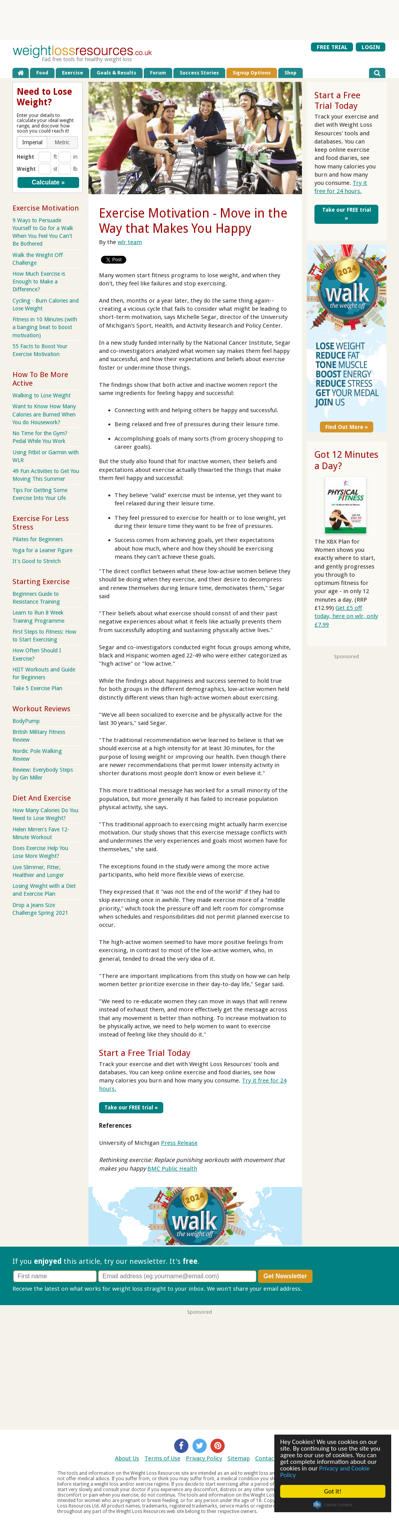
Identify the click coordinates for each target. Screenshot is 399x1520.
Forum (158, 73)
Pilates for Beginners (37, 539)
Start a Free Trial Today (145, 1053)
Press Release (179, 1142)
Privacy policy (322, 1288)
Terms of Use (162, 1458)
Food (42, 73)
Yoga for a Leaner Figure (42, 550)
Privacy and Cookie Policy (325, 1471)
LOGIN (371, 47)
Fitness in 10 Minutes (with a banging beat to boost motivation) (44, 327)
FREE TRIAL (332, 47)
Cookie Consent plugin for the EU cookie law (332, 1505)
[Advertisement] (199, 19)
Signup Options (252, 73)
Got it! (332, 1491)
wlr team (130, 242)
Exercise (72, 73)
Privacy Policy (204, 1458)
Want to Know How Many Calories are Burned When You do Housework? (44, 414)
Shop (290, 73)
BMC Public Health (172, 1168)
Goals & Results (116, 73)
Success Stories (199, 73)
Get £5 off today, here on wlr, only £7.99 (346, 616)
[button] (32, 142)
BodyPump (26, 721)
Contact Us (269, 1458)
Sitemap (239, 1458)
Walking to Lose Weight (41, 395)
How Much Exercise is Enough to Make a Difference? (38, 281)
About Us (127, 1458)
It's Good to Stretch (36, 561)
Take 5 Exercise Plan (37, 688)
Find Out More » (346, 427)
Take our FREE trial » (131, 1107)
